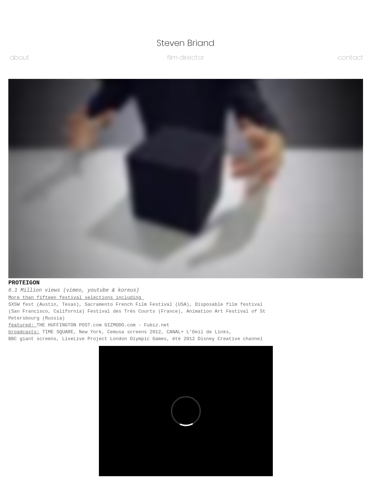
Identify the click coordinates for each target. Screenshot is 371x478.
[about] (19, 57)
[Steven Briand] (185, 43)
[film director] (185, 57)
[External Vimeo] (185, 178)
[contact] (350, 57)
